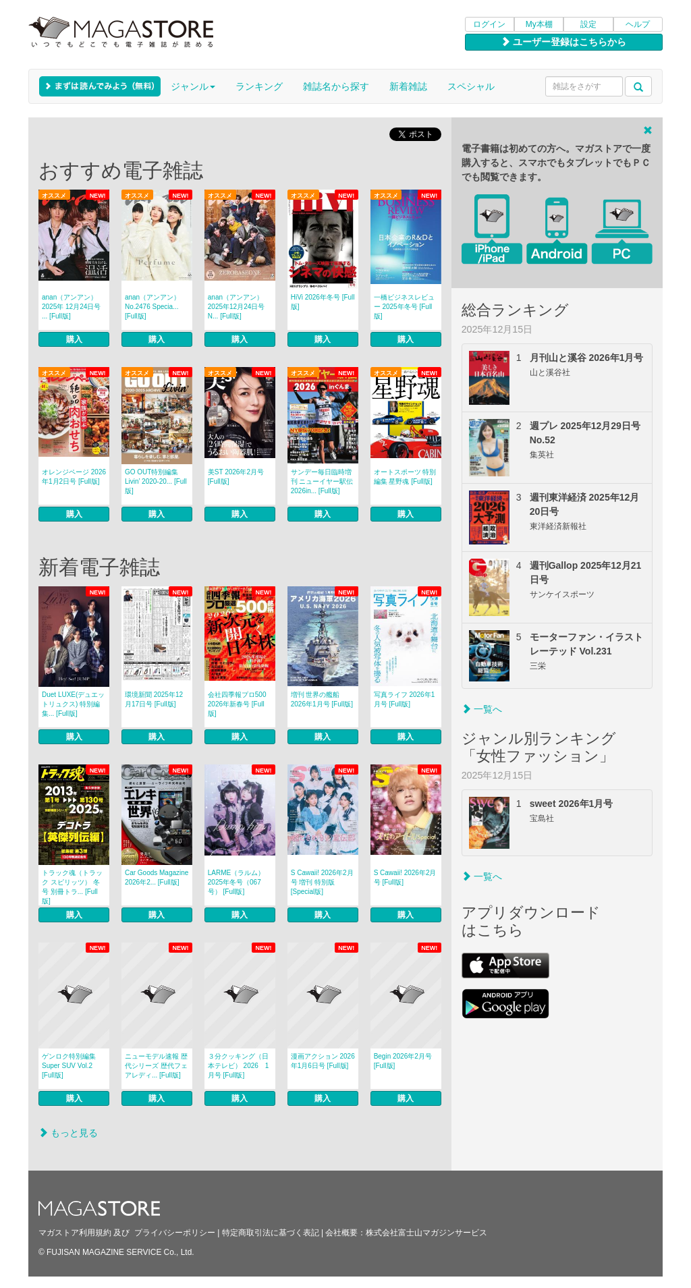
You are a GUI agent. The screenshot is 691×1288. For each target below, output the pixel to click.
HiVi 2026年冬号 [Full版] (323, 301)
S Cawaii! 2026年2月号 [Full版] (405, 877)
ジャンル (193, 86)
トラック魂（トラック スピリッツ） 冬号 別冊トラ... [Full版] (72, 887)
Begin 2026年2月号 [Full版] (403, 1061)
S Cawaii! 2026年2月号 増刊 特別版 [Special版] (322, 882)
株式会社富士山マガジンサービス (426, 1232)
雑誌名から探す (336, 86)
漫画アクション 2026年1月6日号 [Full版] (323, 1061)
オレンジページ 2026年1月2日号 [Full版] (74, 476)
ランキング (259, 86)
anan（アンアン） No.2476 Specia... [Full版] (152, 306)
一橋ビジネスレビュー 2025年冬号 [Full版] (404, 306)
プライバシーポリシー (174, 1232)
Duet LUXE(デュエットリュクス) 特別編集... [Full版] (73, 704)
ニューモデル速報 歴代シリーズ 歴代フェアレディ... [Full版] (156, 1066)
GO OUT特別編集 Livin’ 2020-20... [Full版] (156, 481)
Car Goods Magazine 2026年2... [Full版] (157, 877)
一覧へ (482, 709)
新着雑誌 (408, 86)
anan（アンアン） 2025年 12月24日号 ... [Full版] (71, 306)
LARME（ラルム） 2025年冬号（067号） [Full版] (236, 882)
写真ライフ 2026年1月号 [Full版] (404, 699)
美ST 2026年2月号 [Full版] (236, 476)
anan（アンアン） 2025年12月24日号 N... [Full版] (236, 306)
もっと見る (68, 1132)
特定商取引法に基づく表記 (270, 1232)
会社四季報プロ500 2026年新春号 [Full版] (237, 704)
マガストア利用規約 (74, 1232)
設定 (588, 24)
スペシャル (471, 86)
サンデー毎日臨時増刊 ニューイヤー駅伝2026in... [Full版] (322, 481)
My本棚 (539, 24)
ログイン (489, 24)
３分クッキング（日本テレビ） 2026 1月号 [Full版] (238, 1066)
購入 (74, 339)
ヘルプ (638, 24)
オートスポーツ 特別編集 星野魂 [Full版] (405, 476)
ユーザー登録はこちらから (563, 41)
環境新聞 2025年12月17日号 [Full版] (154, 699)
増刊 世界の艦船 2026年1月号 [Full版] (322, 699)
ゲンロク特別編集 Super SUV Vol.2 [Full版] (69, 1066)
